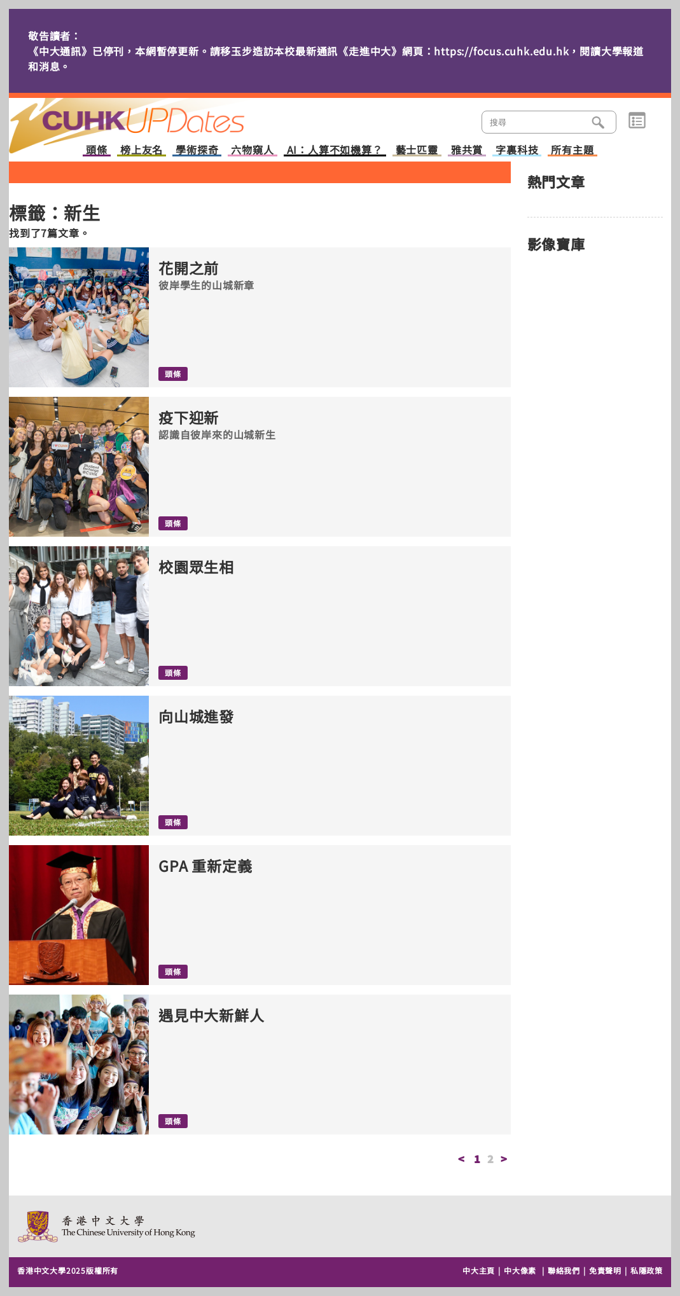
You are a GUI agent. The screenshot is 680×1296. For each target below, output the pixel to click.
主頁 (150, 117)
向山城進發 (196, 716)
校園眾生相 (196, 567)
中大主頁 (478, 1270)
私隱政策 (646, 1270)
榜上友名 (141, 150)
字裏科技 (517, 150)
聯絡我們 (564, 1270)
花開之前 (188, 268)
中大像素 (520, 1270)
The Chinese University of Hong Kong (107, 1226)
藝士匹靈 (417, 150)
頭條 (97, 150)
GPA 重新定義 (205, 866)
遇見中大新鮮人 (211, 1015)
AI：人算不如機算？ (335, 150)
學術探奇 (197, 150)
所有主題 (572, 150)
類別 (637, 121)
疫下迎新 (188, 417)
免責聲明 (605, 1270)
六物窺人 (252, 150)
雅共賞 (467, 150)
